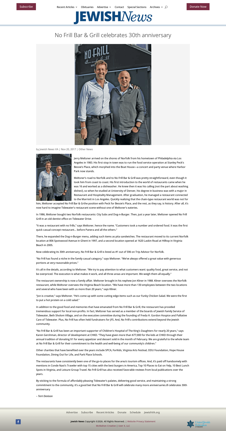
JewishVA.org (152, 412)
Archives (155, 7)
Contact (119, 7)
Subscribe (26, 6)
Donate (122, 412)
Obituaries (87, 7)
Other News (86, 149)
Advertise (102, 7)
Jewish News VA (49, 149)
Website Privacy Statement (141, 421)
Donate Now (198, 6)
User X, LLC (124, 425)
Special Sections (136, 7)
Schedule (135, 412)
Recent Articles (65, 7)
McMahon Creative (106, 425)
